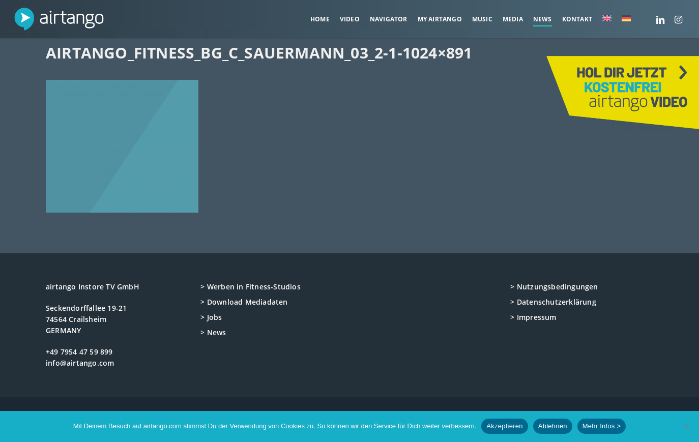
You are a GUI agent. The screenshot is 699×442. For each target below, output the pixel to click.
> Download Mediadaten (243, 302)
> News (213, 332)
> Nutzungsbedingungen (554, 286)
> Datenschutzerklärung (553, 302)
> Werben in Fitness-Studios (250, 286)
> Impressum (533, 317)
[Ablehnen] (686, 426)
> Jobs (211, 317)
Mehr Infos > (601, 426)
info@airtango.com (80, 363)
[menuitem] (606, 19)
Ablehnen (552, 426)
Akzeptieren (504, 426)
